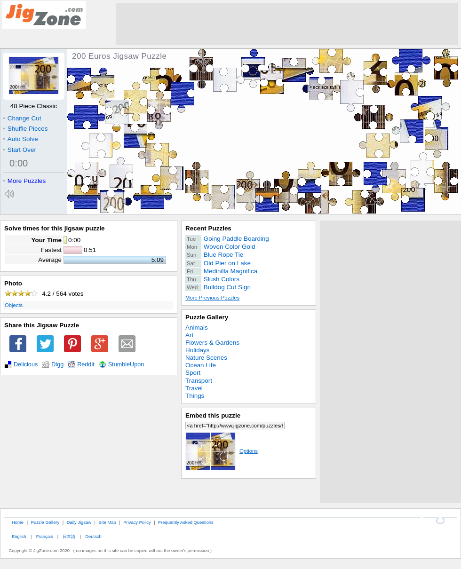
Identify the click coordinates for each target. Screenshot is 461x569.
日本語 (69, 536)
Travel (194, 388)
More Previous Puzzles (212, 297)
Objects (14, 305)
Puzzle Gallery (206, 317)
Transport (198, 380)
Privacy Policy (137, 522)
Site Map (107, 522)
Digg (57, 364)
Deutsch (93, 536)
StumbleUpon (126, 364)
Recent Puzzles (208, 228)
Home (18, 522)
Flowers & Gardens (212, 342)
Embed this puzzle (212, 415)
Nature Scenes (206, 357)
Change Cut (22, 118)
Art (189, 335)
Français (44, 536)
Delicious (26, 364)
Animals (196, 327)
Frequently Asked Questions (185, 522)
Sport (192, 372)
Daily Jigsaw (79, 522)
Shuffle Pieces (25, 128)
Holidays (197, 350)
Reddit (86, 364)
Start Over (19, 149)
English (19, 536)
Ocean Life (200, 365)
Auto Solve (20, 138)
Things (194, 395)
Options (221, 451)
